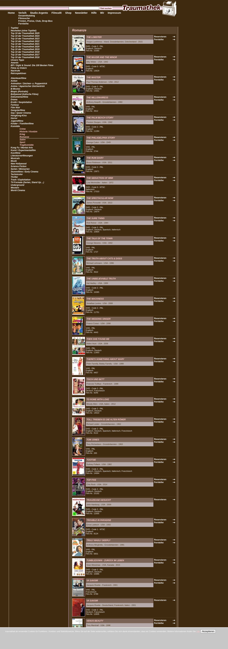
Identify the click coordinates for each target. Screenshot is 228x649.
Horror (14, 118)
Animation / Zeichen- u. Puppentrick (29, 83)
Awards (14, 62)
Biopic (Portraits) (19, 91)
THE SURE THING (96, 218)
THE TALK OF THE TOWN (100, 238)
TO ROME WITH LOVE (98, 399)
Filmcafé (56, 12)
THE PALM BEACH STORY (100, 117)
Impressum (114, 12)
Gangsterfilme (18, 110)
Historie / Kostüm (28, 131)
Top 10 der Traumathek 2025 (25, 33)
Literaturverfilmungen (22, 155)
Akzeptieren (208, 631)
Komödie (15, 126)
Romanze (24, 137)
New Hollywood (19, 163)
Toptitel (14, 28)
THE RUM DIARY (95, 158)
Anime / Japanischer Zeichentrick (28, 86)
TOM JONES (93, 439)
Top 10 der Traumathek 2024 (25, 36)
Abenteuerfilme (18, 78)
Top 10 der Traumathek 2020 (25, 46)
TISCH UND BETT (95, 379)
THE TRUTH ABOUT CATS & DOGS (104, 258)
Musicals (15, 158)
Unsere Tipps (17, 60)
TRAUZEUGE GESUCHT (99, 500)
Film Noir (15, 107)
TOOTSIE (91, 460)
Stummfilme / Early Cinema (24, 171)
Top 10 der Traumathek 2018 (25, 52)
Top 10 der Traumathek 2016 (25, 57)
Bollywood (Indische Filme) (24, 94)
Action (14, 81)
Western (15, 187)
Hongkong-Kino (19, 115)
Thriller (14, 177)
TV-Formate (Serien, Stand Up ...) (27, 182)
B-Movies (15, 89)
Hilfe (94, 12)
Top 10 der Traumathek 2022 (25, 41)
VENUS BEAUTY (95, 621)
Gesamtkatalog (26, 15)
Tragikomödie (26, 145)
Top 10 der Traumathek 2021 (25, 44)
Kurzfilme (15, 153)
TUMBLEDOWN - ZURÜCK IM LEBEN (105, 560)
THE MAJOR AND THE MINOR (102, 57)
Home (11, 12)
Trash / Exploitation (20, 179)
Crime (23, 129)
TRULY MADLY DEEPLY (98, 540)
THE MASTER (93, 77)
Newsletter (81, 12)
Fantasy (15, 105)
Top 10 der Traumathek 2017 (25, 54)
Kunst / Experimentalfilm (23, 150)
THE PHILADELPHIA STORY (101, 138)
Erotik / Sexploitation (21, 102)
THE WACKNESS (95, 299)
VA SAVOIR (92, 580)
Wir (102, 12)
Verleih (22, 12)
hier (198, 631)
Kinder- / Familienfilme (22, 123)
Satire (22, 139)
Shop (68, 12)
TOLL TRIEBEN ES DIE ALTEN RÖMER (106, 419)
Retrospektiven (18, 73)
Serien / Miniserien (20, 169)
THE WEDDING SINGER (99, 319)
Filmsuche (24, 18)
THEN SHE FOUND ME (98, 339)
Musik (14, 161)
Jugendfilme (17, 121)
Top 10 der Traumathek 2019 (25, 49)
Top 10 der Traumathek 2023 (25, 38)
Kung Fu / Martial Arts (22, 147)
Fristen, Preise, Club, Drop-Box (35, 21)
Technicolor (17, 174)
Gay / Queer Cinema (21, 113)
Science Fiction (18, 166)
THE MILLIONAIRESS (97, 97)
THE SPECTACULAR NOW (100, 198)
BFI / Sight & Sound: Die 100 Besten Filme (32, 65)
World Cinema (18, 190)
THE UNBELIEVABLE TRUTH (101, 278)
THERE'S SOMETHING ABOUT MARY (105, 359)
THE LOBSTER (94, 37)
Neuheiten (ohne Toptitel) (23, 30)
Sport (22, 142)
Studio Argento (39, 12)
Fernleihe (23, 23)
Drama (14, 99)
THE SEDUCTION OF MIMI (100, 178)
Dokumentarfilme (19, 97)
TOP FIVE (91, 480)
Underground (17, 185)
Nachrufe (15, 70)
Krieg (22, 134)
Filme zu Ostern (19, 68)
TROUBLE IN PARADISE (99, 520)
